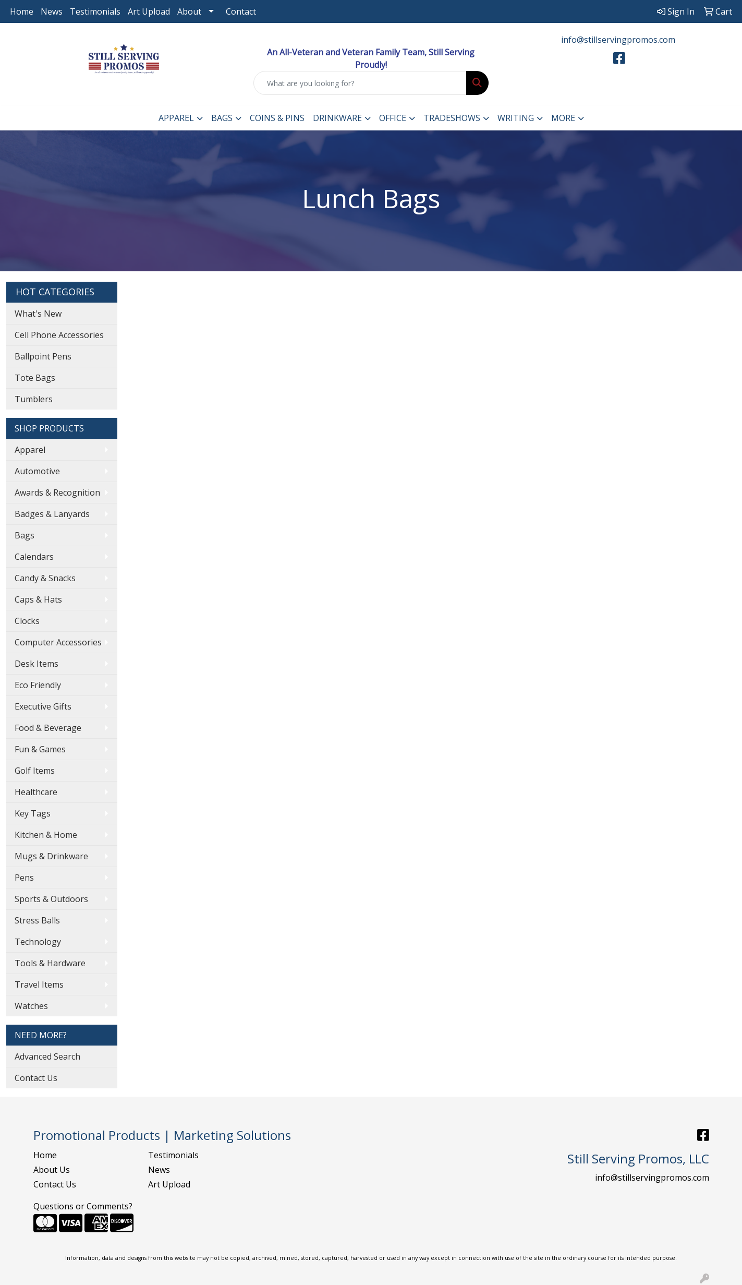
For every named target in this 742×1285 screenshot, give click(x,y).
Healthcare (36, 792)
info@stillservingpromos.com (618, 39)
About (189, 11)
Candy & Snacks (45, 578)
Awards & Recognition (57, 492)
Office (392, 118)
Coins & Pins (277, 118)
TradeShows (451, 118)
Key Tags (33, 813)
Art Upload (149, 11)
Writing (515, 118)
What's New (38, 313)
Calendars (34, 556)
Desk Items (36, 663)
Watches (31, 1006)
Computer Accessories (58, 642)
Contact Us (36, 1078)
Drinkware (337, 118)
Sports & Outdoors (51, 899)
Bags (222, 118)
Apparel (176, 118)
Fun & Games (40, 749)
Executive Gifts (43, 706)
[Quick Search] (359, 83)
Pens (24, 877)
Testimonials (95, 11)
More (563, 118)
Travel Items (39, 984)
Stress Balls (37, 920)
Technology (38, 941)
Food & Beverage (48, 728)
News (52, 11)
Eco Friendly (38, 685)
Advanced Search (47, 1056)
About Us (51, 1169)
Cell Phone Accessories (59, 335)
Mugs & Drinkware (51, 856)
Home (21, 11)
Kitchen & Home (46, 834)
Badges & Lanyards (52, 514)
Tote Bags (35, 377)
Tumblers (34, 399)
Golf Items (35, 770)
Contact (241, 11)
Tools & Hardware (50, 963)
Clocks (27, 621)
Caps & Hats (38, 599)
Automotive (37, 471)
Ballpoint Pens (43, 356)
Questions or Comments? (82, 1206)
